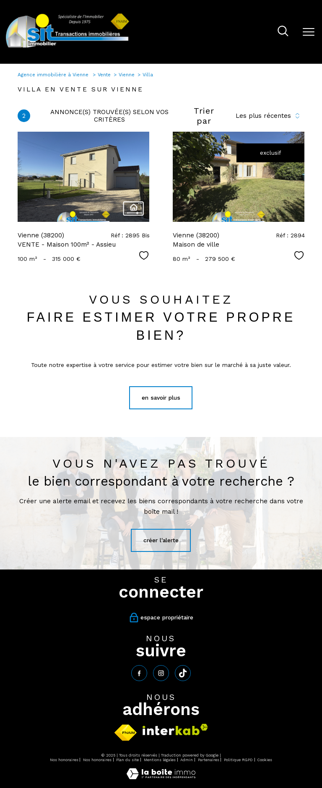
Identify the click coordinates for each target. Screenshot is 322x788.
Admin (186, 760)
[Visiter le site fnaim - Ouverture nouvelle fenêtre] (125, 732)
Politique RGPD (238, 760)
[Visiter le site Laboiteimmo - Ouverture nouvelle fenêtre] (161, 777)
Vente (104, 75)
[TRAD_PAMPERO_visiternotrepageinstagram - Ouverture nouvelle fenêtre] (161, 673)
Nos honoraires (64, 760)
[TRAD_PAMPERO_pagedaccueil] (67, 47)
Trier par (204, 116)
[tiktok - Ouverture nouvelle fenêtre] (183, 673)
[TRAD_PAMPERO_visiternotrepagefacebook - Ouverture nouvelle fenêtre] (139, 673)
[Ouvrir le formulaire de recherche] (283, 32)
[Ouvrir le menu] (308, 31)
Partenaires (208, 760)
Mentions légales (160, 760)
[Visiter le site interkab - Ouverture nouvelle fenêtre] (175, 729)
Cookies (264, 760)
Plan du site (127, 760)
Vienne (127, 75)
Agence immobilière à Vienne (54, 75)
